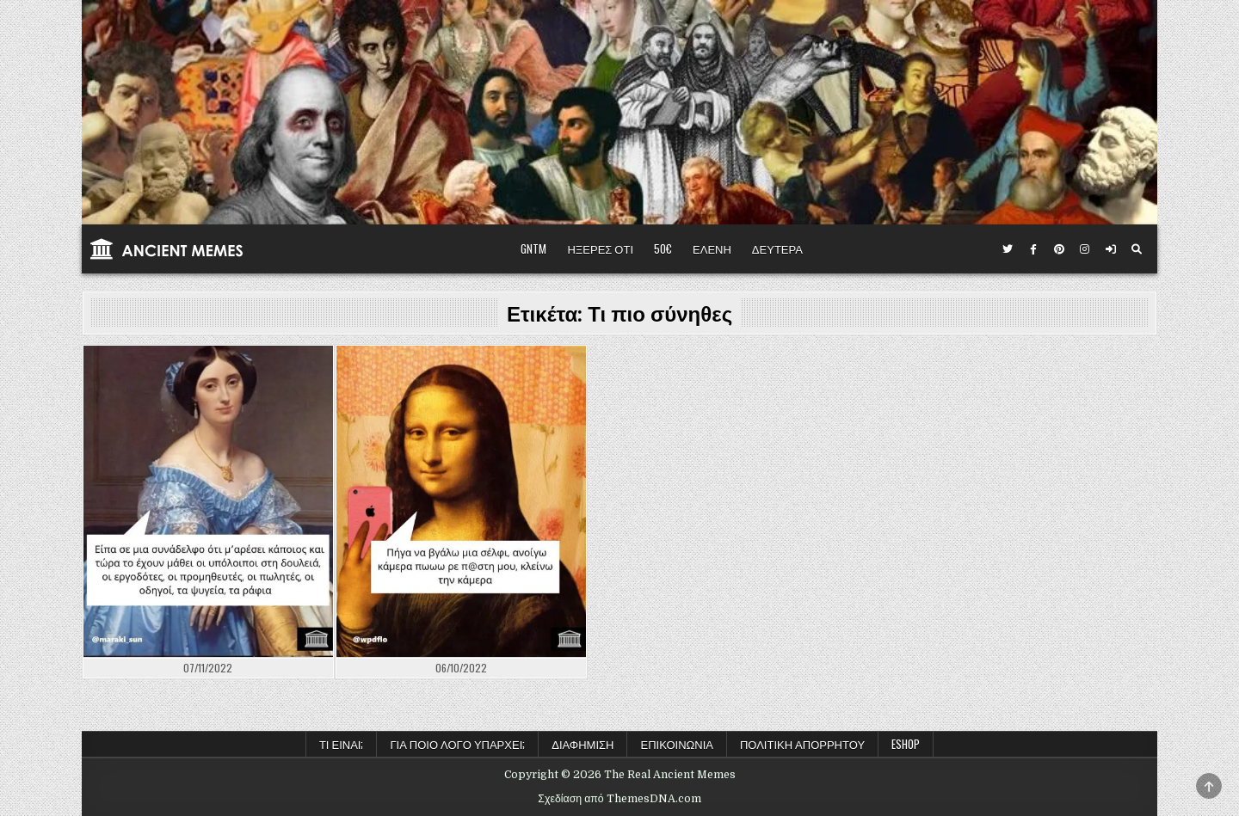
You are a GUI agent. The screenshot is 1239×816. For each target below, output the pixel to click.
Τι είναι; (341, 743)
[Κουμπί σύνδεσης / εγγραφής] (1111, 249)
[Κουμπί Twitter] (1007, 249)
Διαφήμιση (582, 743)
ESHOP (905, 743)
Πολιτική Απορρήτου (802, 743)
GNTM (533, 248)
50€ (663, 248)
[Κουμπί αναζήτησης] (1136, 249)
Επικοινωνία (676, 743)
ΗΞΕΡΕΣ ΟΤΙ (600, 248)
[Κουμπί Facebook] (1033, 249)
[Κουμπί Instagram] (1085, 249)
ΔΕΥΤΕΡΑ (777, 248)
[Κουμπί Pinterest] (1059, 249)
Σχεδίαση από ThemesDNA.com (619, 799)
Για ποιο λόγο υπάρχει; (457, 743)
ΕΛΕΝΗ (712, 248)
